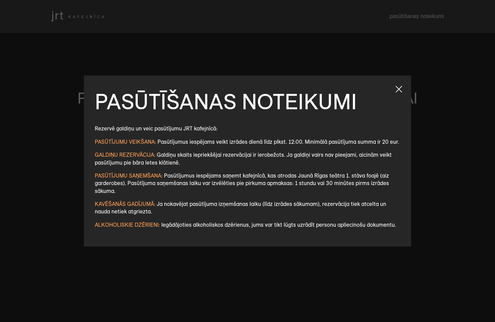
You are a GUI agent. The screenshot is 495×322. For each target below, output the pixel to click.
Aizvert (398, 89)
